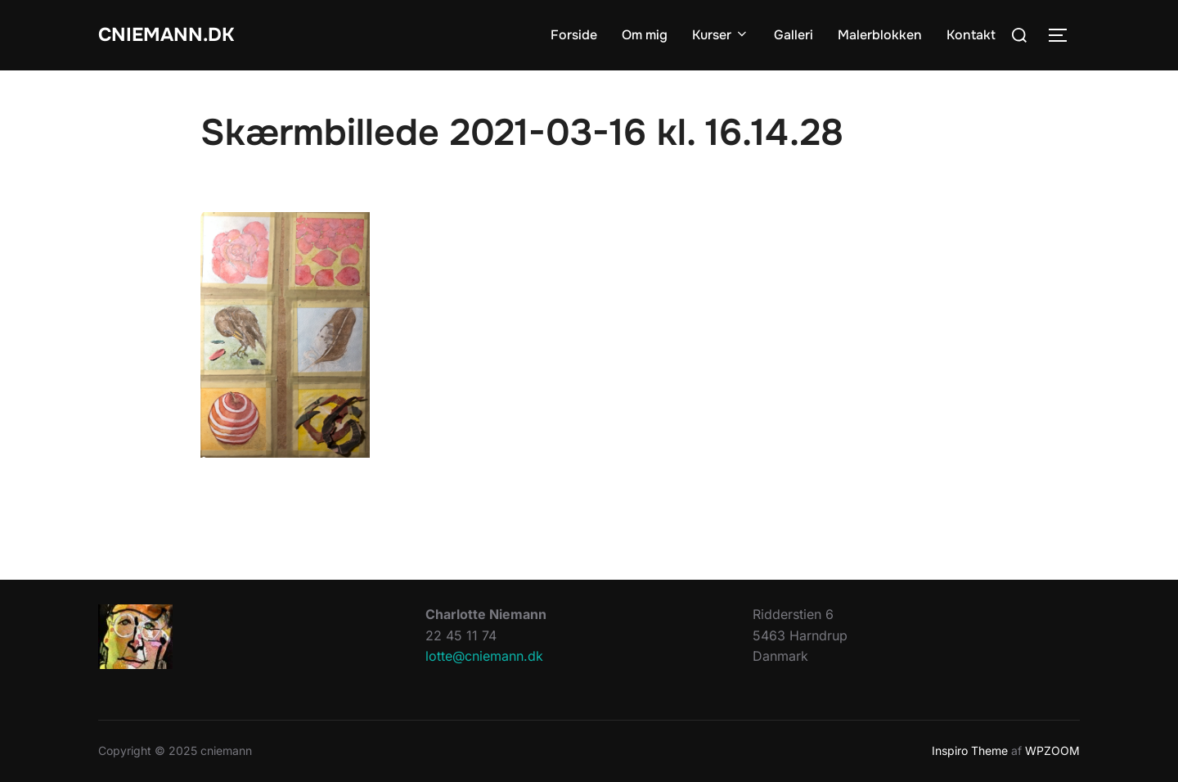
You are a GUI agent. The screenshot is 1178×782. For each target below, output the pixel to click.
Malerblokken (880, 34)
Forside (574, 34)
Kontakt (971, 34)
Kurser (720, 34)
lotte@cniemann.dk (484, 656)
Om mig (645, 34)
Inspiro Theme (970, 750)
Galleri (793, 34)
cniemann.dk (174, 34)
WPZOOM (1052, 750)
